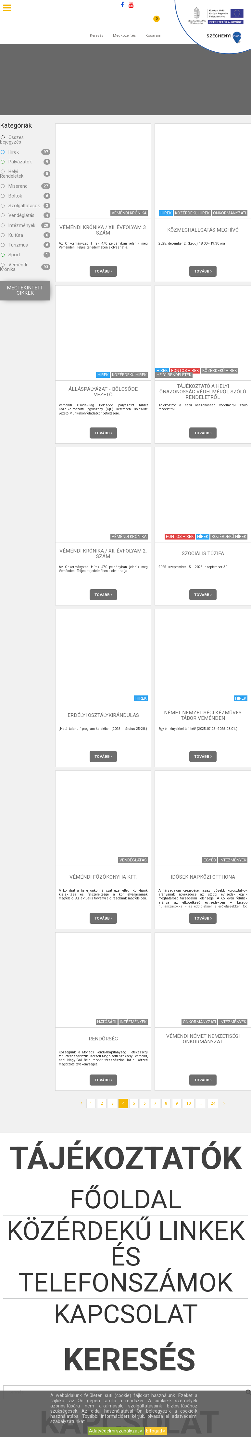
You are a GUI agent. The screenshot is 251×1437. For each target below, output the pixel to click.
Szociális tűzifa (203, 553)
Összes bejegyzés (12, 140)
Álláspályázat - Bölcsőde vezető (103, 392)
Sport (25, 255)
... (200, 1103)
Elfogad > (156, 1430)
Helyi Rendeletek (25, 174)
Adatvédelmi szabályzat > (116, 1430)
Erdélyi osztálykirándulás (103, 715)
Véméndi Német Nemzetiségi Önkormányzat (203, 1038)
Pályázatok (25, 162)
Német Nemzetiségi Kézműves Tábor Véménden (203, 715)
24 (213, 1103)
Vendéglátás (25, 215)
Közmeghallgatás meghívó (203, 230)
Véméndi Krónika (25, 267)
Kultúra (25, 235)
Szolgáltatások (25, 206)
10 (188, 1103)
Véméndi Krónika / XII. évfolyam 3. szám (103, 230)
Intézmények (25, 225)
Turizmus (25, 245)
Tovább (103, 271)
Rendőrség (103, 1039)
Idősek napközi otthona (203, 877)
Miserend (25, 186)
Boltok (25, 196)
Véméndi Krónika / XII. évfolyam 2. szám (103, 553)
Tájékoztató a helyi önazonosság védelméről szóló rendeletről (202, 391)
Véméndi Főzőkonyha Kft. (103, 877)
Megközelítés (124, 28)
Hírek (25, 152)
